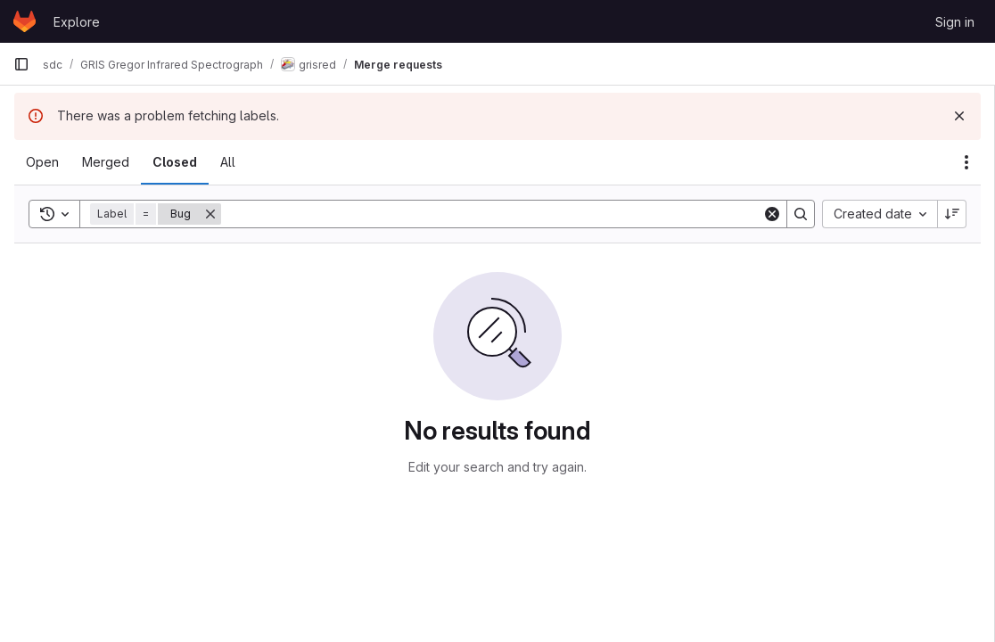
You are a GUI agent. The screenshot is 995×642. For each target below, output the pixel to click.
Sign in (954, 21)
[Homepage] (24, 21)
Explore (76, 21)
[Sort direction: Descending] (952, 214)
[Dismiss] (959, 116)
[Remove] (210, 214)
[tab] (42, 162)
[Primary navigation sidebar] (21, 64)
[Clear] (772, 214)
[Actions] (966, 162)
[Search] (492, 214)
